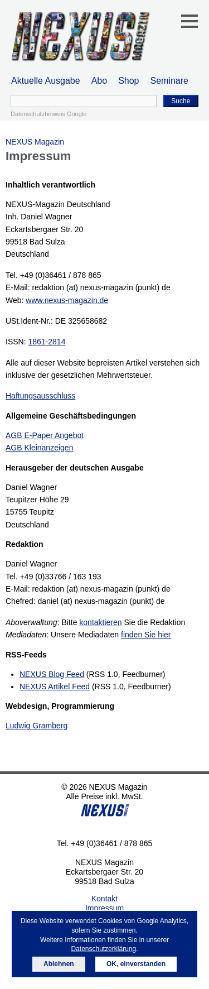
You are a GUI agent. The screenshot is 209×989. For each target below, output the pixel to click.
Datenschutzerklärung (103, 949)
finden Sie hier (146, 634)
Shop (128, 80)
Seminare (169, 80)
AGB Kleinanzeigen (39, 447)
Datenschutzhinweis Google (48, 114)
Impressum (104, 908)
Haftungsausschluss (40, 395)
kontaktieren (100, 622)
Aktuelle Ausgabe (45, 80)
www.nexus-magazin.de (67, 300)
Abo (99, 80)
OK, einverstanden (136, 964)
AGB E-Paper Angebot (45, 435)
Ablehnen (58, 964)
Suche (180, 101)
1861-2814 (46, 341)
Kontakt (104, 898)
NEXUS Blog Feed (52, 674)
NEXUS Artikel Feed (55, 686)
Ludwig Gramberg (36, 725)
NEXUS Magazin (35, 141)
